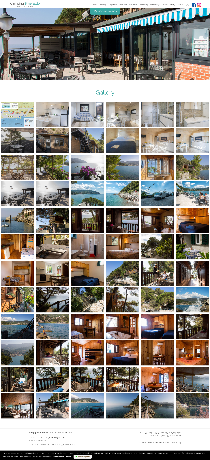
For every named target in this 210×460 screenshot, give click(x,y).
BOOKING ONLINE (105, 11)
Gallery (172, 5)
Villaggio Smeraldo (38, 432)
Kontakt (180, 5)
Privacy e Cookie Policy (170, 442)
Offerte (165, 5)
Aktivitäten (133, 5)
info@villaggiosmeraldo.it (169, 435)
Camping (102, 5)
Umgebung (143, 5)
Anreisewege (155, 5)
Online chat (133, 442)
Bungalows (112, 5)
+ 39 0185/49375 (151, 432)
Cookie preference (149, 442)
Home (95, 5)
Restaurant (123, 5)
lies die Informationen (61, 457)
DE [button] (188, 5)
